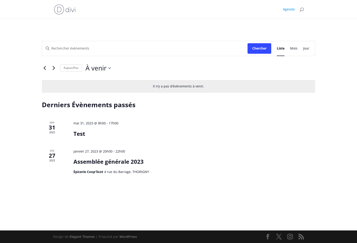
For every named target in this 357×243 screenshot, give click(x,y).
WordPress (128, 236)
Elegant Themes (82, 236)
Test (79, 133)
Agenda (289, 9)
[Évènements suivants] (53, 68)
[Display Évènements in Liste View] (280, 48)
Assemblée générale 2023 (108, 161)
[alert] (178, 86)
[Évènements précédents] (44, 68)
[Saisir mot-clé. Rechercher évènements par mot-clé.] (145, 48)
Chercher (259, 48)
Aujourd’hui (71, 68)
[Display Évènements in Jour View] (306, 48)
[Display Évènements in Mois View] (294, 48)
